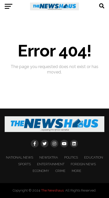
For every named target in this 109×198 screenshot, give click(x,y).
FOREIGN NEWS (83, 164)
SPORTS (24, 164)
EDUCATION (93, 157)
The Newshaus (52, 190)
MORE (76, 171)
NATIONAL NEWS (19, 157)
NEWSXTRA (48, 157)
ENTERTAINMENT (50, 164)
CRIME (60, 171)
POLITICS (71, 157)
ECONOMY (41, 171)
